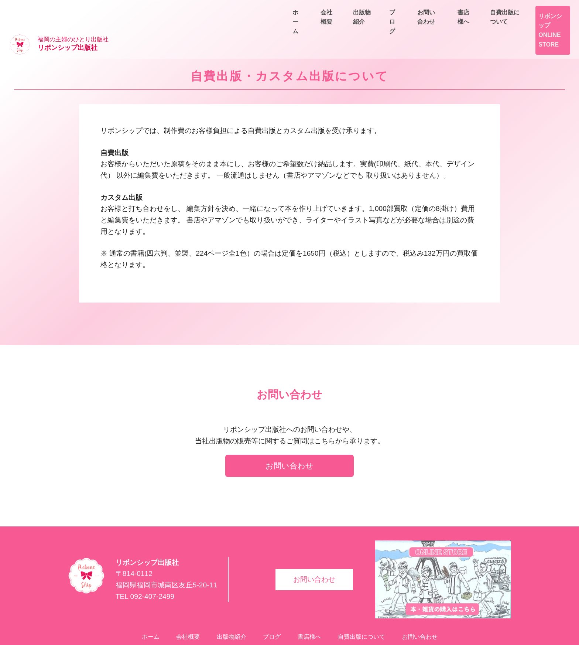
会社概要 (419, 26)
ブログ (505, 26)
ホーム (381, 26)
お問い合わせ (549, 26)
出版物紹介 (464, 26)
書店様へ (490, 9)
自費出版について (543, 9)
